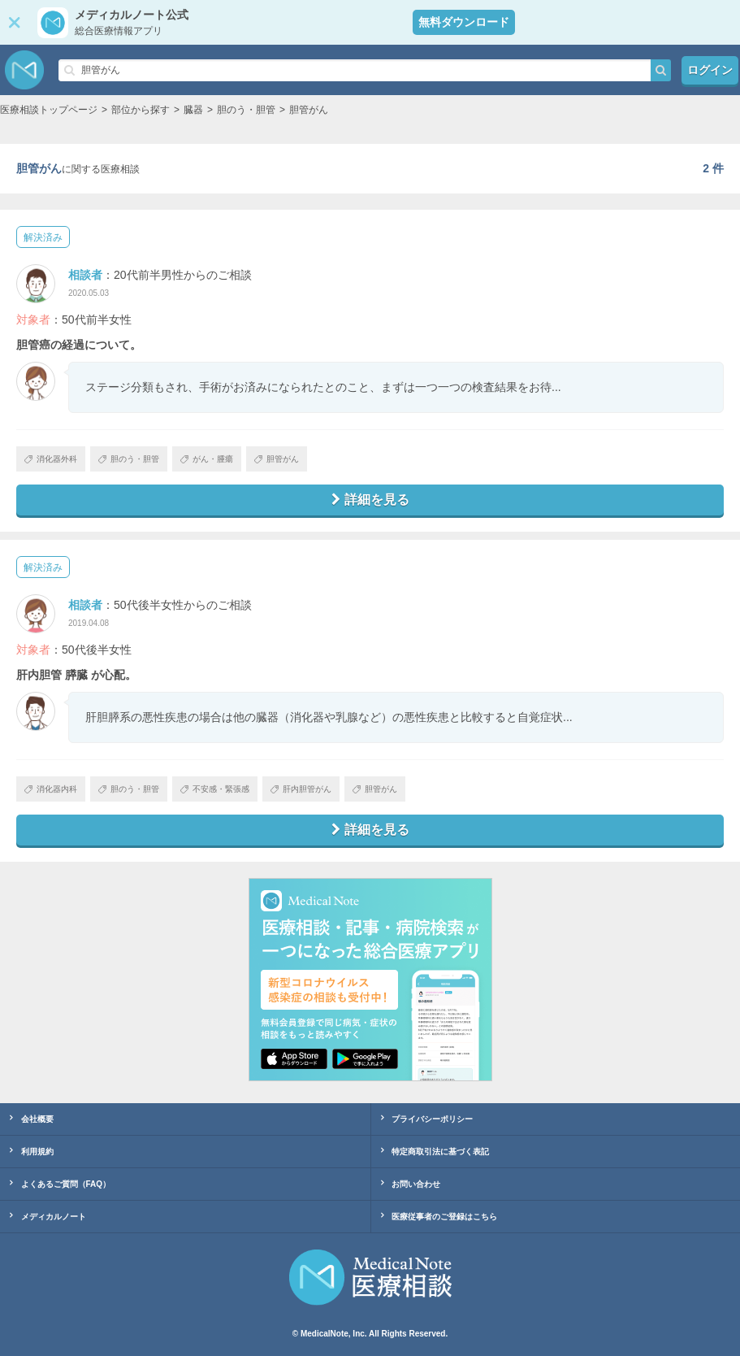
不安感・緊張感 (214, 788)
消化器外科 (50, 458)
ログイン (710, 69)
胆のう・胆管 (128, 458)
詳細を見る (370, 499)
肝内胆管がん (300, 788)
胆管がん (276, 458)
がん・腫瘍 (206, 458)
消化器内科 (50, 788)
